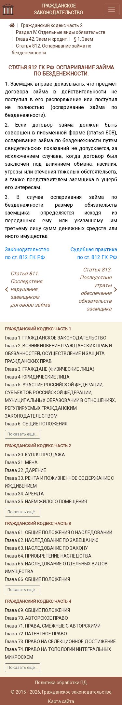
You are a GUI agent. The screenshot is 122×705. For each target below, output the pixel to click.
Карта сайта (61, 701)
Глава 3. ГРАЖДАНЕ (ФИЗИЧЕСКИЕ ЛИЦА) (49, 369)
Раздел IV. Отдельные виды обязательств (60, 32)
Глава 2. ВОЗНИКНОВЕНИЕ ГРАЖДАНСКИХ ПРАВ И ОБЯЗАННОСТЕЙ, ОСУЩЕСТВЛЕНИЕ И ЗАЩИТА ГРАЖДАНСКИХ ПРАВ (58, 353)
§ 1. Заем (83, 39)
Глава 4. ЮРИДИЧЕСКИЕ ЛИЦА (37, 377)
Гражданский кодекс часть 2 (52, 25)
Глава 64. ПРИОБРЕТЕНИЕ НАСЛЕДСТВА (48, 556)
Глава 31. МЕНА (21, 462)
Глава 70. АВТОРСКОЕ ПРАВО (36, 618)
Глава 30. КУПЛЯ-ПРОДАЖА (35, 454)
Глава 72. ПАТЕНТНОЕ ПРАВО (36, 633)
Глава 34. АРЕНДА (24, 493)
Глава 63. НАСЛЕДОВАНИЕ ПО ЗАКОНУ (46, 548)
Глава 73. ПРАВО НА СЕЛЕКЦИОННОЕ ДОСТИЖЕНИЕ (60, 641)
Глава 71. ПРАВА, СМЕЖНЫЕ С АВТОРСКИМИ (53, 626)
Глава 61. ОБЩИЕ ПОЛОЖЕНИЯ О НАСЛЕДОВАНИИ (58, 532)
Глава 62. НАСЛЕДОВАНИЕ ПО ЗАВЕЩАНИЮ (52, 540)
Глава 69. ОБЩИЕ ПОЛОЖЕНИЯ (37, 610)
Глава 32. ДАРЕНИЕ (25, 470)
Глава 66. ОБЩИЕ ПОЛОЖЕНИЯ (37, 579)
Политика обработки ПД (61, 682)
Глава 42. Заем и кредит (41, 39)
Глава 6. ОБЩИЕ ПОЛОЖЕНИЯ (36, 423)
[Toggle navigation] (112, 9)
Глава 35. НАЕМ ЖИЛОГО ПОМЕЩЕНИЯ (46, 501)
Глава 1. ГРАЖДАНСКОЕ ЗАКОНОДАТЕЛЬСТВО (55, 337)
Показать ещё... (22, 434)
